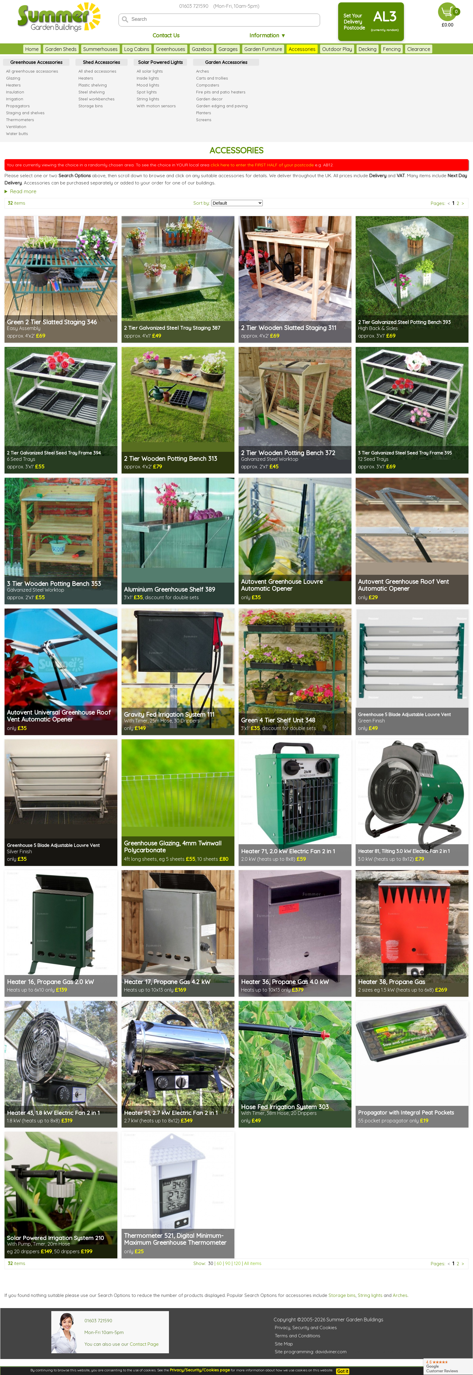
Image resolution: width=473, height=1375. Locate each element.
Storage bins (342, 1295)
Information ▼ (267, 35)
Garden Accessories (226, 62)
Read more (23, 191)
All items (253, 1263)
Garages (228, 49)
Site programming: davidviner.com (311, 1352)
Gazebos (202, 49)
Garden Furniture (263, 49)
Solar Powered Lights (160, 62)
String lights (370, 1295)
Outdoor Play (337, 49)
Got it (342, 1371)
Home (32, 49)
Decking (367, 49)
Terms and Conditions (297, 1336)
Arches (400, 1295)
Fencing (392, 49)
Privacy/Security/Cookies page (200, 1369)
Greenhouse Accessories (36, 62)
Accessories (302, 49)
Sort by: (201, 203)
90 (227, 1263)
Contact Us (166, 35)
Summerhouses (100, 49)
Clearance (418, 49)
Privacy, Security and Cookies (306, 1327)
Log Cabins (136, 49)
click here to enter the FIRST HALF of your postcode (262, 165)
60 (219, 1263)
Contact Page (144, 1344)
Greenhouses (170, 49)
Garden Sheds (61, 49)
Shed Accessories (101, 62)
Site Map (284, 1344)
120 (237, 1263)
